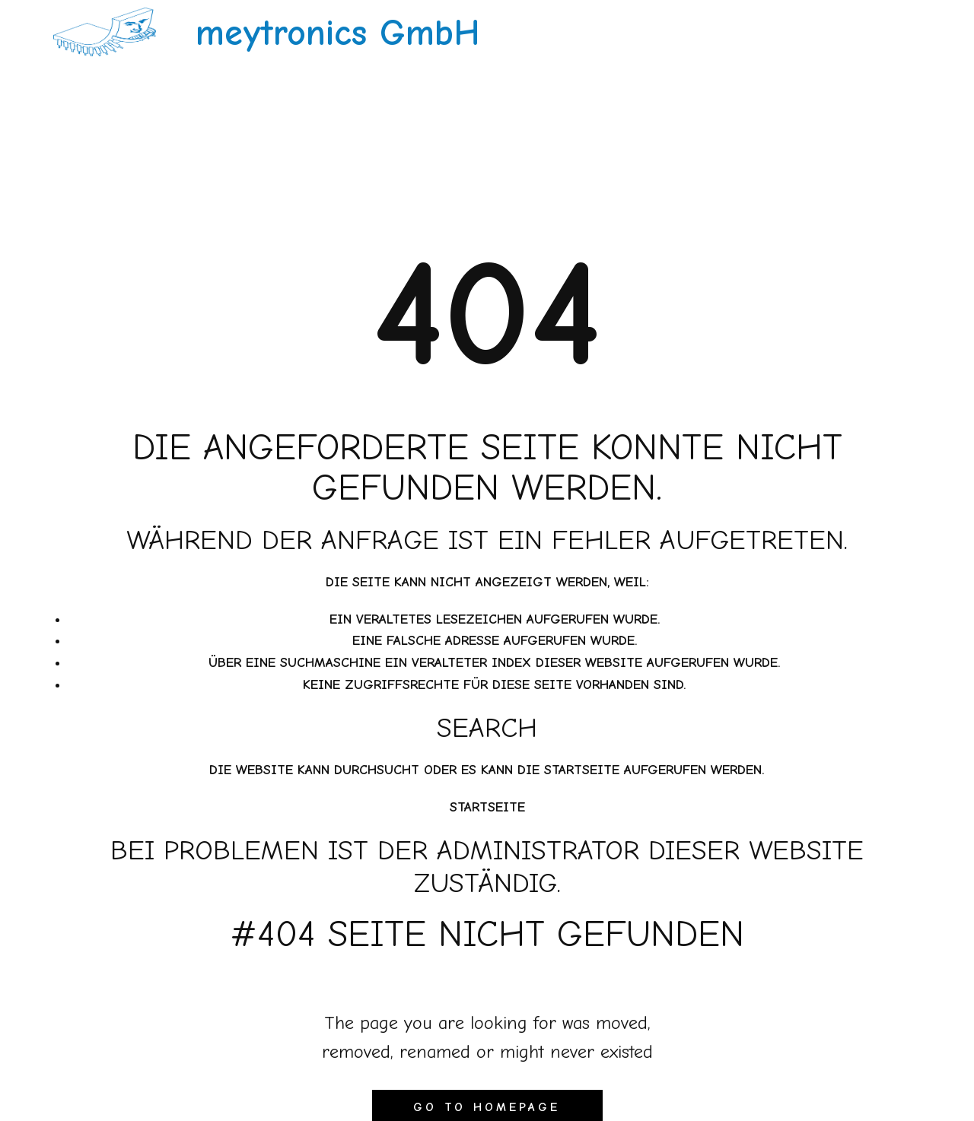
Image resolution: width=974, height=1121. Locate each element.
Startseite (487, 807)
